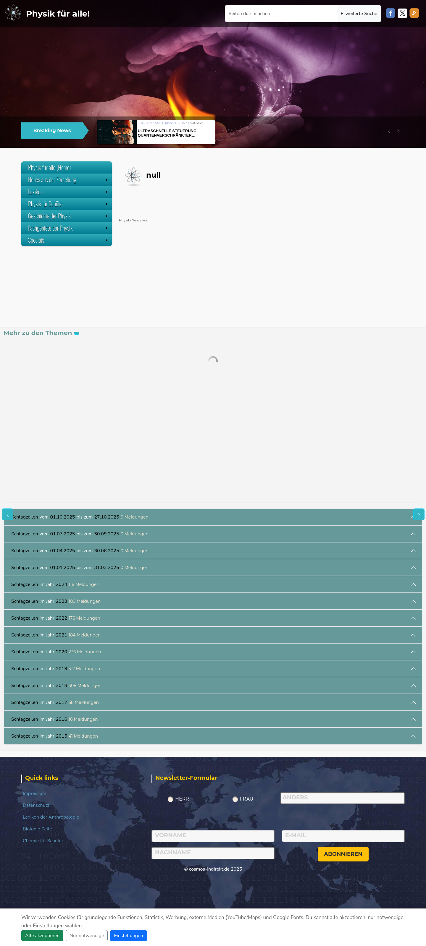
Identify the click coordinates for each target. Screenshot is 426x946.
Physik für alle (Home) (49, 167)
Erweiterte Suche (359, 13)
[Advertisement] (66, 291)
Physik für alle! (58, 14)
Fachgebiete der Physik (68, 227)
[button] (389, 131)
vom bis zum (80, 517)
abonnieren (343, 854)
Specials (68, 240)
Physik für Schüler (68, 203)
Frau (247, 799)
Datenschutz (36, 805)
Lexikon (68, 191)
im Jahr (55, 584)
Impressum (34, 793)
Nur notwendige (87, 935)
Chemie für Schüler (43, 841)
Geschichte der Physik (68, 215)
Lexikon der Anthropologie (51, 817)
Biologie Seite (37, 829)
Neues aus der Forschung (68, 179)
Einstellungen (128, 935)
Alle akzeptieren (42, 935)
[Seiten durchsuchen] (281, 13)
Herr (182, 799)
